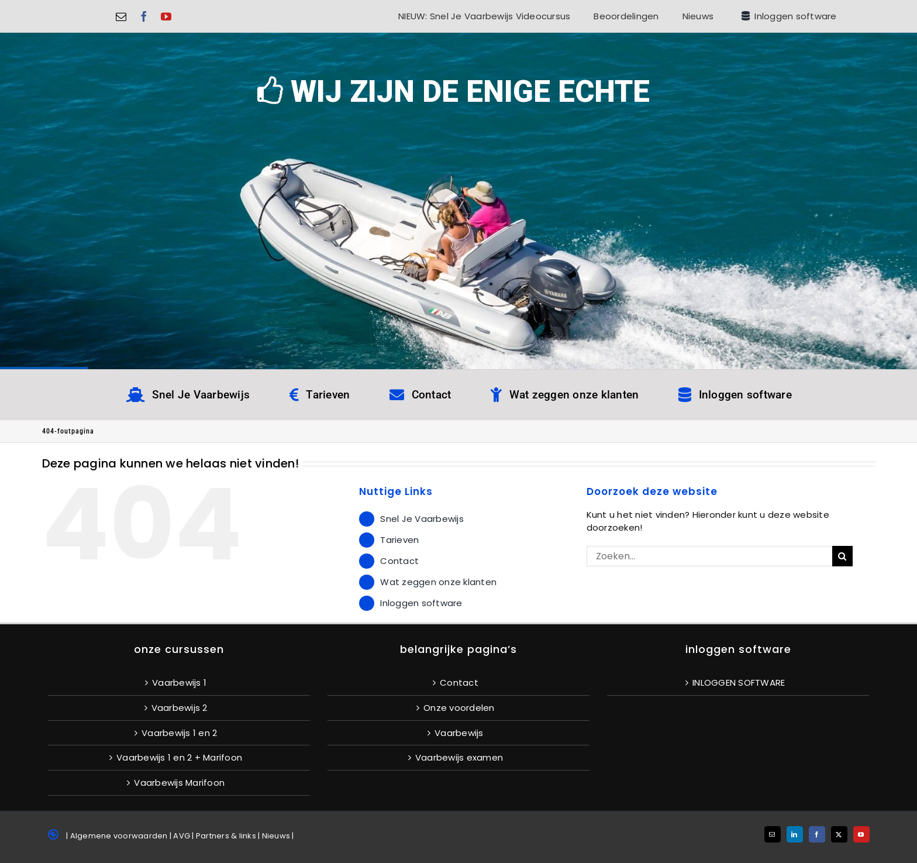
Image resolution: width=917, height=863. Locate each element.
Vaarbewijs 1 (179, 682)
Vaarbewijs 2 (179, 708)
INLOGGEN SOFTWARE (738, 682)
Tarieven (399, 540)
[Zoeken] (842, 556)
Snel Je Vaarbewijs (422, 519)
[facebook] (144, 16)
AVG (181, 835)
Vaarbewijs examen (459, 757)
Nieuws (276, 835)
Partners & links (226, 835)
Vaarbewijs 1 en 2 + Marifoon (179, 757)
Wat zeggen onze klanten (438, 582)
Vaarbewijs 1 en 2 (179, 733)
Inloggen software (421, 603)
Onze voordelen (459, 708)
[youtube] (166, 16)
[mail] (121, 16)
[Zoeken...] (709, 556)
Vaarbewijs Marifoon (179, 782)
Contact (399, 561)
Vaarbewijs (459, 733)
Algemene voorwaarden (119, 835)
